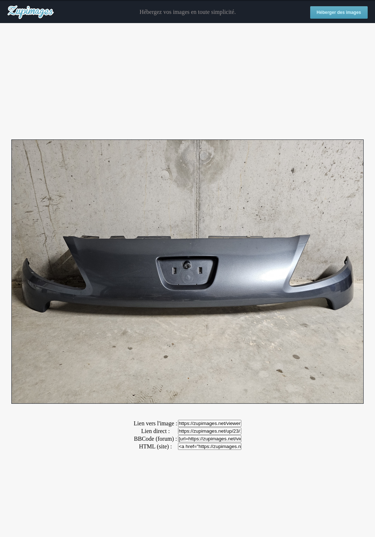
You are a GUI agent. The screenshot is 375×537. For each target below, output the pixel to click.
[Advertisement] (187, 81)
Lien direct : (155, 431)
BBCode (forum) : (155, 439)
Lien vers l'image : (155, 423)
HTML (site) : (155, 446)
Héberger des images (339, 12)
